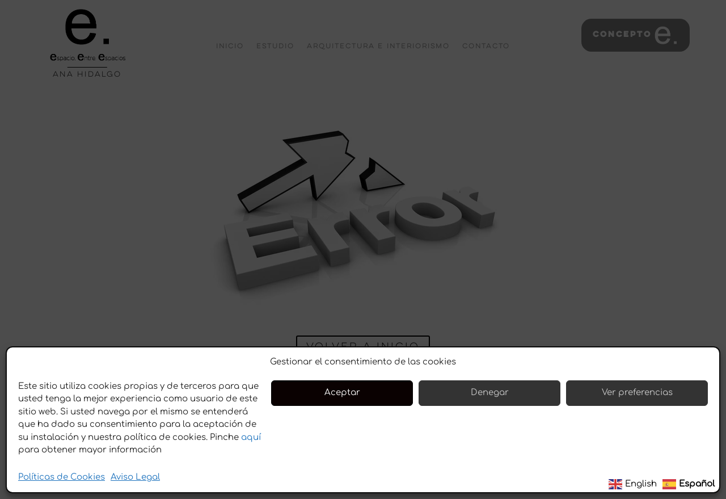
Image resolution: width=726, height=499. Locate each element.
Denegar (490, 392)
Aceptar (342, 392)
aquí (251, 437)
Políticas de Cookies (61, 477)
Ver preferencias (637, 392)
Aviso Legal (135, 477)
